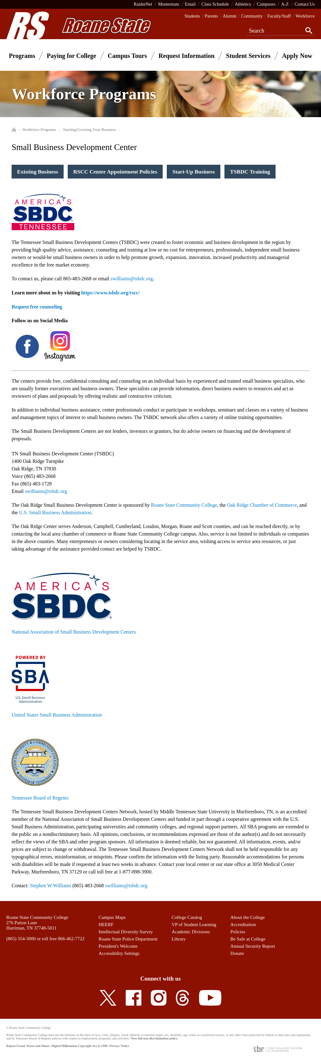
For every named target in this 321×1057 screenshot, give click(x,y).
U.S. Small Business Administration (55, 512)
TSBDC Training (250, 171)
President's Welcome (118, 946)
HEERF (106, 924)
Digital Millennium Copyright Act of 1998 (79, 1046)
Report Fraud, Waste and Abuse (27, 1046)
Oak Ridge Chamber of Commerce (262, 505)
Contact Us (305, 4)
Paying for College (71, 55)
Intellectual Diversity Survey (126, 931)
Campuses (266, 4)
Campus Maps (112, 917)
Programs (22, 55)
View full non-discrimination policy (153, 1038)
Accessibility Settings (119, 953)
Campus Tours (127, 55)
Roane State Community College (184, 505)
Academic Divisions (190, 931)
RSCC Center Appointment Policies (115, 171)
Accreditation (243, 924)
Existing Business (37, 171)
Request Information (186, 55)
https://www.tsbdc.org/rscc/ (110, 292)
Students (192, 15)
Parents (211, 15)
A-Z (285, 4)
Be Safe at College (248, 938)
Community (252, 15)
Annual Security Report (252, 946)
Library (178, 938)
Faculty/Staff (279, 15)
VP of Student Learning (193, 924)
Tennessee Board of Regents (40, 798)
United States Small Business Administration (57, 715)
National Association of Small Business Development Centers (74, 632)
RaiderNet (143, 4)
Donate (237, 953)
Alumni (229, 15)
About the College (247, 917)
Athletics (243, 4)
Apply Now (297, 55)
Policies (237, 931)
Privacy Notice (119, 1046)
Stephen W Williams (50, 885)
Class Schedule (215, 4)
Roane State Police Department (128, 938)
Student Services (248, 55)
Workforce (305, 15)
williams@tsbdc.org (133, 278)
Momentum (168, 4)
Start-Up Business (193, 171)
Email (190, 4)
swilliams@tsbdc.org (46, 491)
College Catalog (186, 917)
